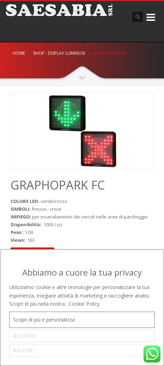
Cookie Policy (84, 303)
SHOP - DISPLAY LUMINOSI (59, 53)
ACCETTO (24, 335)
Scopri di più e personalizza (44, 319)
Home (19, 53)
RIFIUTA (23, 350)
